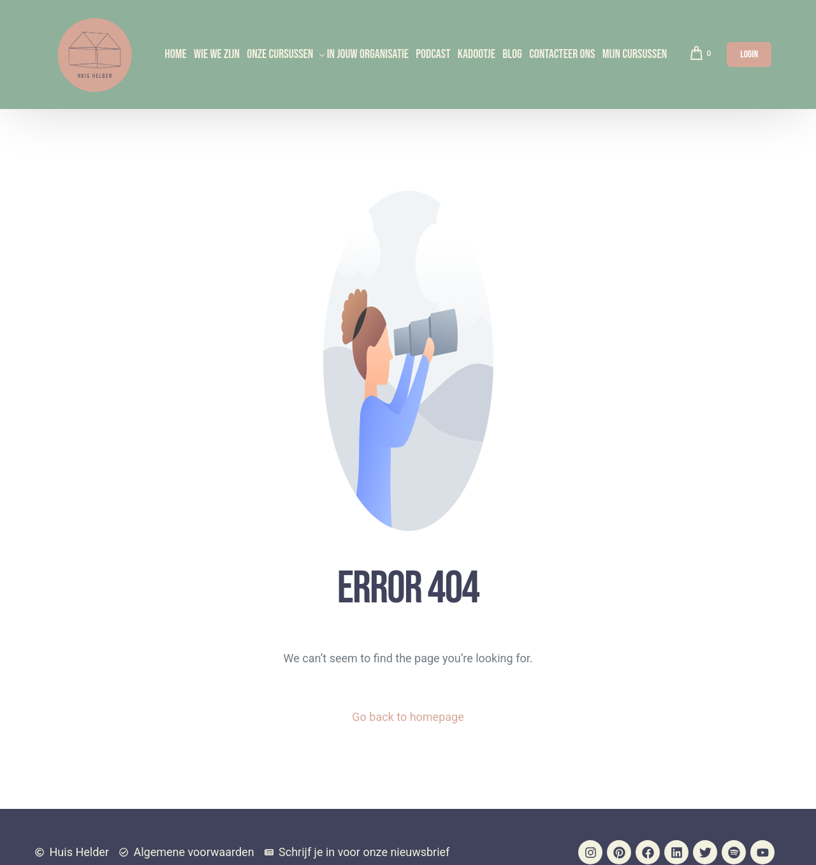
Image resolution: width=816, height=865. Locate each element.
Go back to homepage (407, 716)
